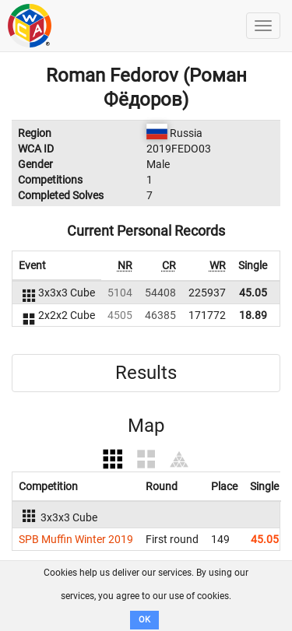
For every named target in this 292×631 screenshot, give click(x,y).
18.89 (253, 315)
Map (146, 425)
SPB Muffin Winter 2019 (76, 539)
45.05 (253, 292)
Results (146, 373)
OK (144, 620)
